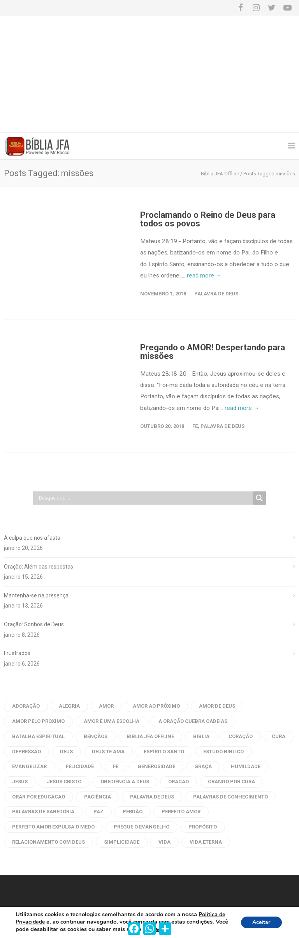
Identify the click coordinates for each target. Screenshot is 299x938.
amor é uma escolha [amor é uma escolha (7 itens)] (111, 721)
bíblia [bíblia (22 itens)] (201, 736)
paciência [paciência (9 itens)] (97, 797)
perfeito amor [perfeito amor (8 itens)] (181, 811)
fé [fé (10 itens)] (115, 766)
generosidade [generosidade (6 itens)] (156, 766)
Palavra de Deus (216, 294)
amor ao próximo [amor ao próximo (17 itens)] (156, 706)
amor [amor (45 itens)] (106, 706)
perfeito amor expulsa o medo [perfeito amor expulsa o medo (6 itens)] (53, 827)
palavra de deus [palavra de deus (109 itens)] (152, 797)
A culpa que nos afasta (32, 538)
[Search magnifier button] (259, 498)
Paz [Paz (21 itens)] (98, 811)
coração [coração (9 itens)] (241, 736)
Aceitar (261, 922)
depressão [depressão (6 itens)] (26, 751)
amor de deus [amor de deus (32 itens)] (217, 706)
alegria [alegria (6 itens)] (69, 706)
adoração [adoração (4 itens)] (26, 706)
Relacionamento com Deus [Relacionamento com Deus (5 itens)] (48, 842)
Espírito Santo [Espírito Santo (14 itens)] (164, 751)
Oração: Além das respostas (38, 567)
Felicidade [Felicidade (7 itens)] (80, 766)
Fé (195, 426)
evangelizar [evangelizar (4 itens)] (29, 766)
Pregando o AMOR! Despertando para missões (212, 352)
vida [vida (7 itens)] (164, 842)
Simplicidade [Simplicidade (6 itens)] (121, 842)
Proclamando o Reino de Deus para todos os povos (207, 219)
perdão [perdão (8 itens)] (132, 811)
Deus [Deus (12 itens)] (66, 751)
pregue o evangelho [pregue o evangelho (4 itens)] (141, 827)
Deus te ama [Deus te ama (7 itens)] (108, 751)
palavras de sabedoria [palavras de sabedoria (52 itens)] (43, 811)
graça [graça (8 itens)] (203, 766)
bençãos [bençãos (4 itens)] (95, 736)
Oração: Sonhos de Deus (34, 624)
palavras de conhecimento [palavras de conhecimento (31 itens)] (230, 797)
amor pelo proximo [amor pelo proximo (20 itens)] (38, 721)
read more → (204, 275)
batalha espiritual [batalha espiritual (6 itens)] (38, 736)
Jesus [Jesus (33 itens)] (20, 781)
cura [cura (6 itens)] (278, 736)
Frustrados (17, 653)
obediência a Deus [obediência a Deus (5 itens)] (124, 781)
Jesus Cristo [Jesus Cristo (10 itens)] (64, 781)
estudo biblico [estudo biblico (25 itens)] (223, 751)
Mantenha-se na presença (36, 595)
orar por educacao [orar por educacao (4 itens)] (38, 797)
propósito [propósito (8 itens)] (202, 827)
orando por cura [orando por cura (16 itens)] (231, 781)
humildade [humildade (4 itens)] (245, 766)
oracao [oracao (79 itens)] (178, 781)
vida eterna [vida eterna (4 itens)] (206, 842)
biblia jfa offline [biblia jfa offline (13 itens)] (150, 736)
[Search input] (145, 498)
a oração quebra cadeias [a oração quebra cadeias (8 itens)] (192, 721)
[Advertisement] (149, 74)
